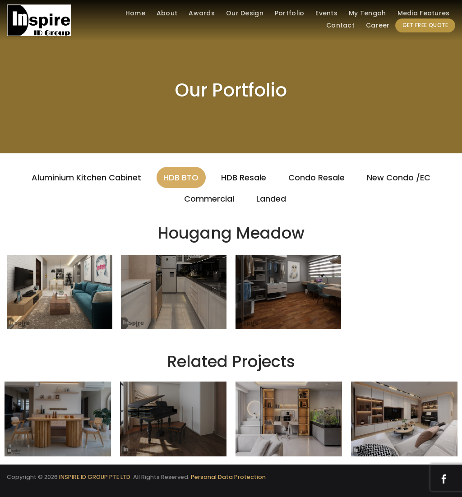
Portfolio (290, 13)
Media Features (423, 13)
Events (326, 13)
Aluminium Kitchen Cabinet (86, 177)
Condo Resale (316, 177)
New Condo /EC (398, 177)
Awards (202, 13)
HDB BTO (181, 177)
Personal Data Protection (228, 477)
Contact (340, 25)
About (167, 13)
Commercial (209, 198)
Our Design (244, 13)
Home (135, 13)
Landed (271, 198)
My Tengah (367, 13)
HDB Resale (243, 177)
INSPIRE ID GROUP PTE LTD (94, 477)
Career (378, 25)
